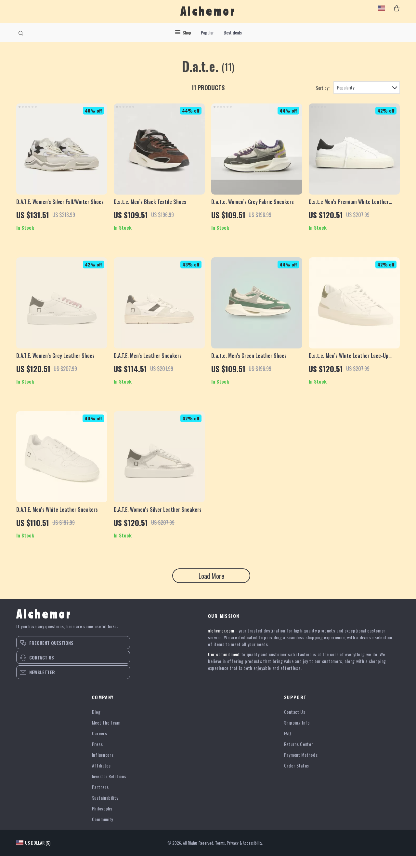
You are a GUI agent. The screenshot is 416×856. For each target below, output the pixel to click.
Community (102, 819)
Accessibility (252, 843)
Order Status (296, 765)
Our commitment (224, 654)
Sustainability (105, 798)
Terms (220, 843)
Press (97, 744)
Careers (99, 733)
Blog (96, 712)
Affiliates (101, 765)
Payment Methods (301, 755)
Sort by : (323, 88)
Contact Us (295, 712)
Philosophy (102, 808)
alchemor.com (221, 630)
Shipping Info (297, 722)
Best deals (233, 32)
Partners (100, 787)
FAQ (287, 733)
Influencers (103, 755)
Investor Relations (109, 776)
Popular (207, 32)
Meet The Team (106, 722)
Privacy (233, 843)
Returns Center (298, 744)
